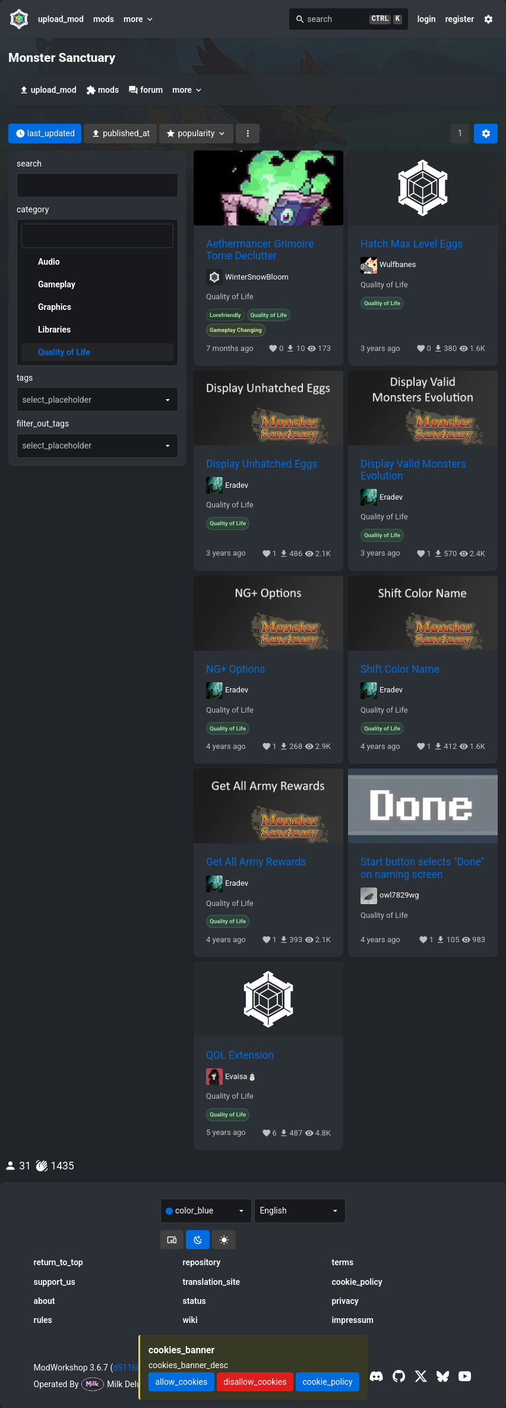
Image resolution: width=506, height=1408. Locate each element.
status (194, 1301)
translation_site (212, 1282)
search (29, 163)
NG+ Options (235, 669)
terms (342, 1262)
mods (103, 19)
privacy (344, 1301)
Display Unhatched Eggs (262, 464)
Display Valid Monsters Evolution (413, 470)
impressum (352, 1320)
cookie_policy (356, 1282)
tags (25, 377)
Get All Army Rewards (256, 862)
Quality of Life (230, 297)
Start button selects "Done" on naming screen (422, 868)
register (460, 19)
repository (202, 1262)
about (44, 1301)
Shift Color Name (399, 669)
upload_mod (61, 19)
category (33, 209)
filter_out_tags (43, 423)
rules (43, 1320)
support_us (54, 1282)
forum (145, 90)
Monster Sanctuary (61, 58)
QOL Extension (240, 1055)
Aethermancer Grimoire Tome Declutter (260, 250)
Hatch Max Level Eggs (411, 244)
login (427, 19)
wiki (190, 1320)
